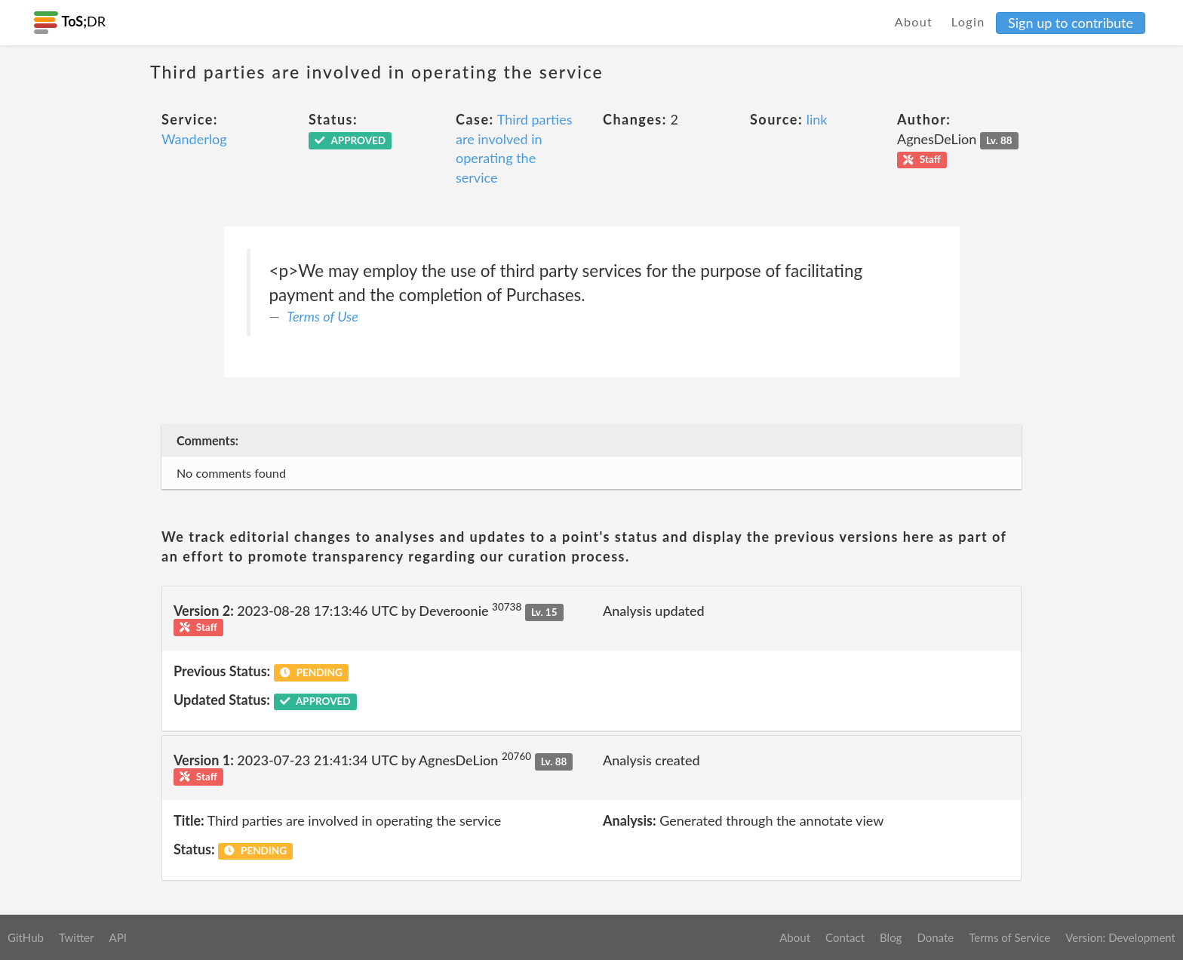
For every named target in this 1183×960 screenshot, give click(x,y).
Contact (845, 937)
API (117, 937)
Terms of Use (322, 316)
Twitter (76, 937)
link (817, 119)
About (914, 21)
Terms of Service (1009, 937)
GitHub (26, 937)
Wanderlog (194, 139)
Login (968, 21)
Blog (891, 937)
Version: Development (1120, 937)
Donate (935, 937)
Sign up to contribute (1070, 22)
